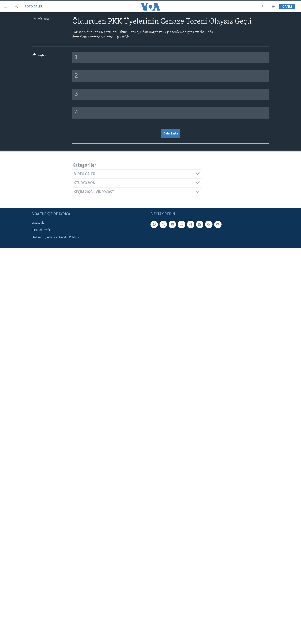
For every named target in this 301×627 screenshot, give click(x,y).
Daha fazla (170, 133)
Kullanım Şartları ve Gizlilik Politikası (56, 237)
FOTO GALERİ (34, 6)
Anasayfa (38, 222)
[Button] (39, 56)
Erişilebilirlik (41, 230)
